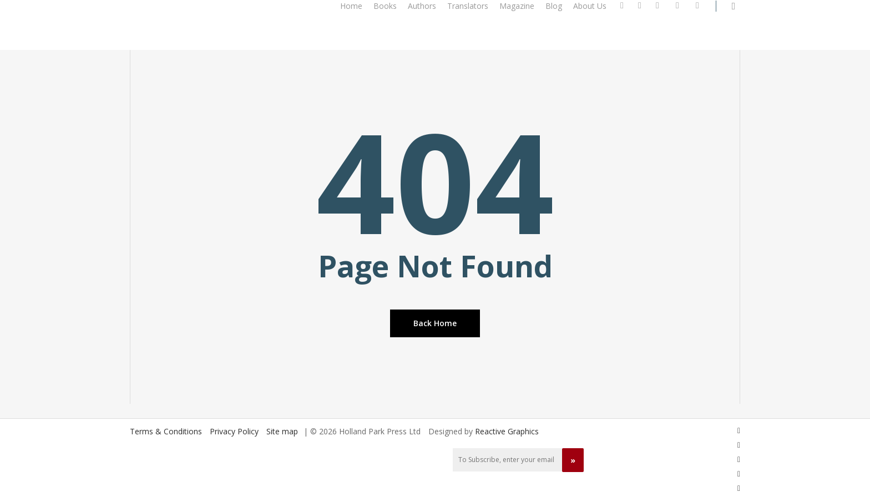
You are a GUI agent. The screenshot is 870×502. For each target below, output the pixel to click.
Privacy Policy (234, 431)
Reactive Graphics (507, 431)
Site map (282, 431)
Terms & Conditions (166, 431)
